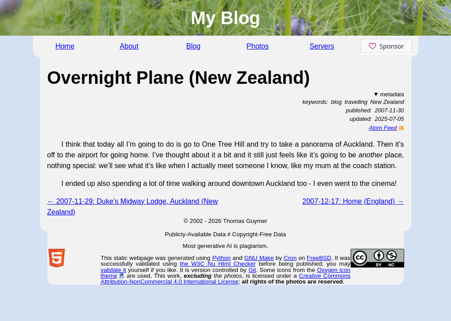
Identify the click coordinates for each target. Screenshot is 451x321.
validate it (113, 270)
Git (252, 270)
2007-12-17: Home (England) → (353, 201)
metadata (392, 94)
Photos (258, 46)
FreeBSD (319, 258)
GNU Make (259, 258)
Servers (322, 46)
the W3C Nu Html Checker (218, 263)
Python (221, 258)
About (129, 46)
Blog (193, 46)
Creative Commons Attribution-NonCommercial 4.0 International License (226, 278)
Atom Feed (383, 127)
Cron (290, 258)
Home (64, 46)
